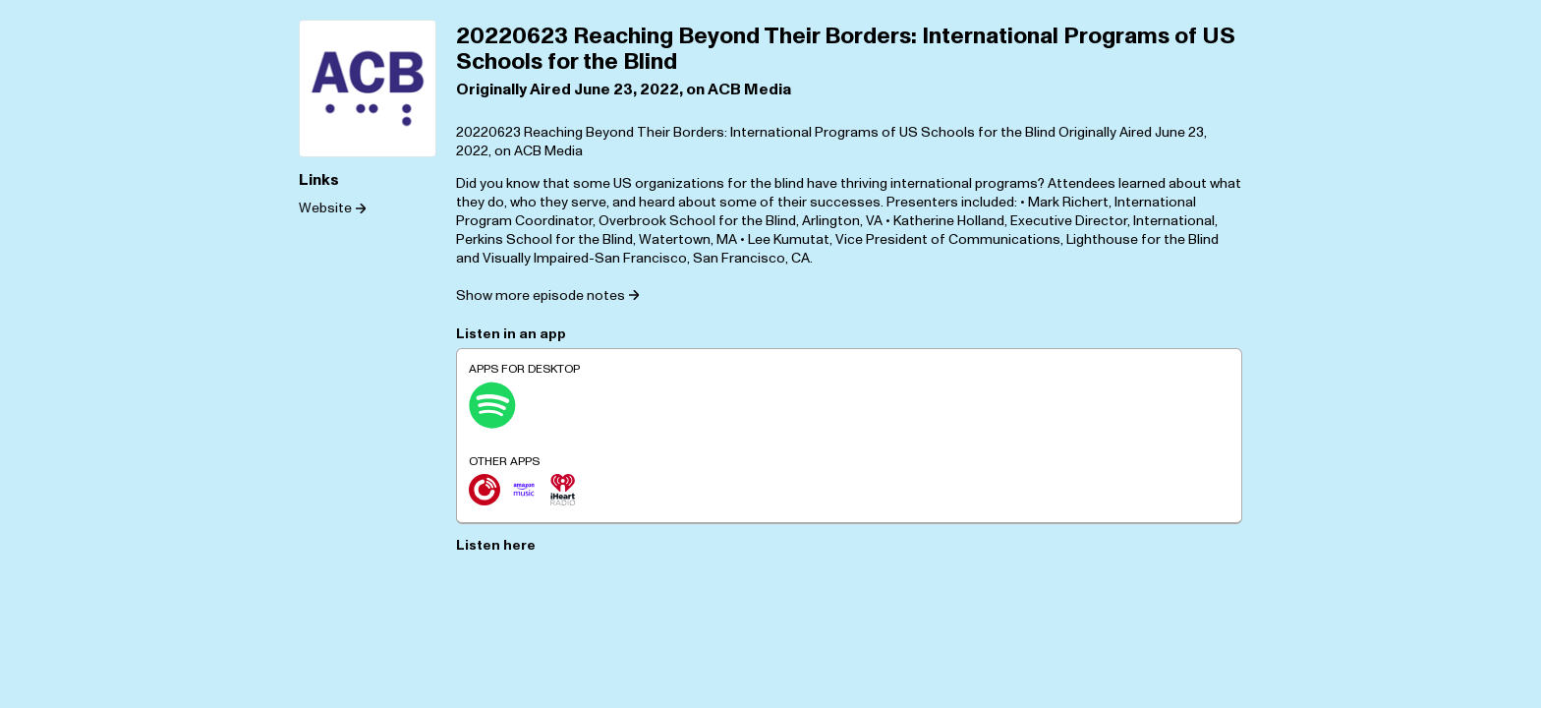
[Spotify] (492, 405)
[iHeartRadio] (563, 489)
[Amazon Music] (524, 489)
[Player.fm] (484, 489)
